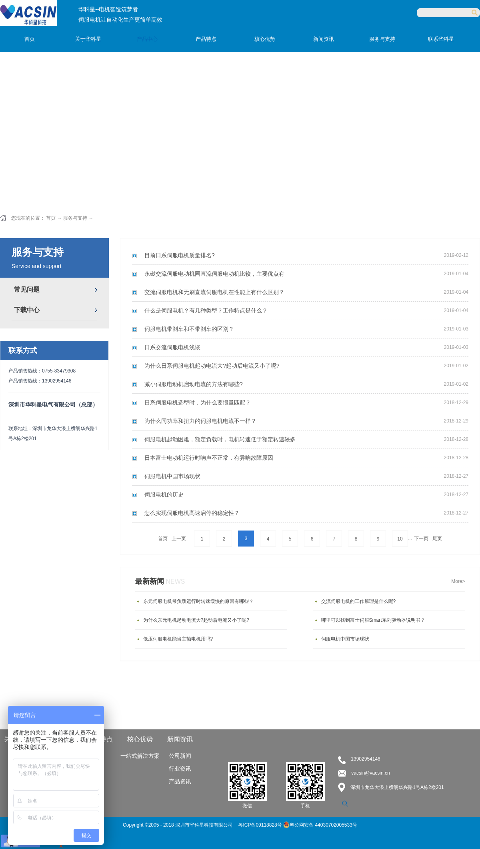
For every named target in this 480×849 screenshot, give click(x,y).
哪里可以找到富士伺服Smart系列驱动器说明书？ (373, 620)
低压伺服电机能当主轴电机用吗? (178, 639)
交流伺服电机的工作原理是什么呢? (358, 601)
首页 (29, 39)
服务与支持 (75, 218)
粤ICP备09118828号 (260, 825)
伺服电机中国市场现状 (345, 639)
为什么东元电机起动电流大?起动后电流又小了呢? (196, 620)
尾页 (437, 538)
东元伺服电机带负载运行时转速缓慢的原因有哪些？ (198, 601)
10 (399, 539)
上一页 (179, 538)
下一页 (421, 538)
